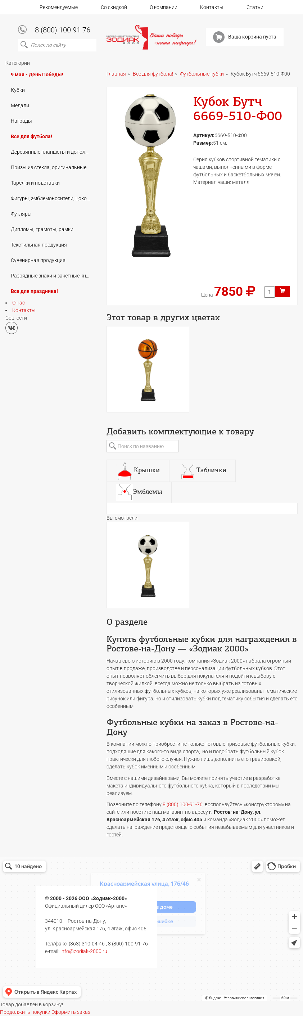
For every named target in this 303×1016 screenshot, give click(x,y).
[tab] (138, 471)
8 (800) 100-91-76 (183, 804)
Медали (20, 105)
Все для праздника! (34, 291)
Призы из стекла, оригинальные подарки (53, 167)
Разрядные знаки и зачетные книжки (53, 276)
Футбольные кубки (202, 74)
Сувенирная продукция (38, 260)
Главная (116, 74)
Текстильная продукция (39, 245)
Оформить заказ (70, 1012)
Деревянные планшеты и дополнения (53, 152)
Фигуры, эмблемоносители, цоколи (51, 198)
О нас (18, 303)
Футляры (21, 214)
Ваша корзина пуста (244, 37)
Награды (21, 121)
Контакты (211, 7)
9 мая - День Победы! (37, 74)
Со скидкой (114, 7)
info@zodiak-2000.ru (83, 951)
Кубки (18, 90)
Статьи (255, 7)
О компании (163, 7)
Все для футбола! (31, 136)
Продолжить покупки (25, 1012)
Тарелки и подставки (35, 183)
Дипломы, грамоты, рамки (42, 229)
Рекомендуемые (59, 7)
